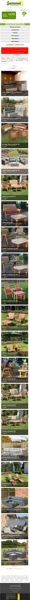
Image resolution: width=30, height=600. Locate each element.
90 (14, 568)
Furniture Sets (15, 30)
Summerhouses (23, 24)
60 (12, 568)
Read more (5, 63)
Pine (10, 581)
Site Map (15, 591)
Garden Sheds (12, 24)
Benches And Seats (15, 27)
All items (20, 568)
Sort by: (9, 68)
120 (17, 568)
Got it (18, 595)
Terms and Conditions (15, 590)
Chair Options (15, 35)
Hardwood (4, 581)
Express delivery (17, 581)
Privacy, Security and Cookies (15, 588)
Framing (15, 33)
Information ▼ (24, 10)
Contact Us (9, 10)
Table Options (15, 38)
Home (4, 24)
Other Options (15, 41)
